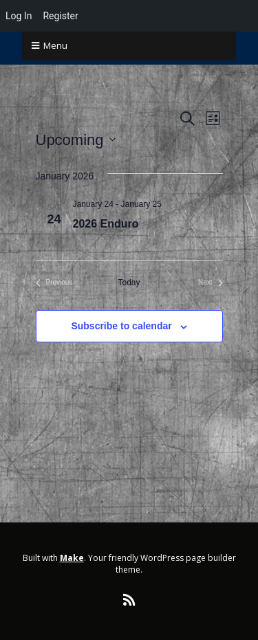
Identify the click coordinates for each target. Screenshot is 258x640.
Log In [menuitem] (19, 15)
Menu (55, 45)
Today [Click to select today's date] (129, 282)
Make (72, 558)
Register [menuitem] (60, 15)
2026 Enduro (106, 224)
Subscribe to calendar (121, 325)
